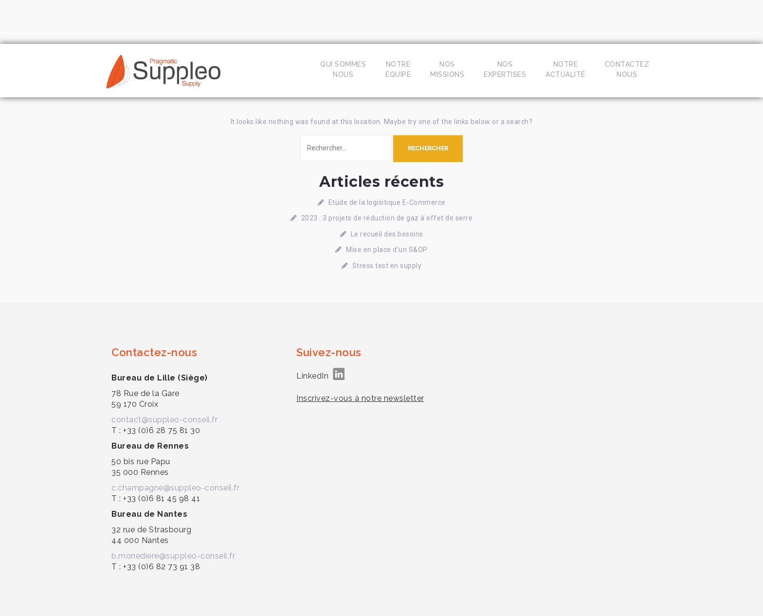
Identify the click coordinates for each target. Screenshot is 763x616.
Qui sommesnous (343, 69)
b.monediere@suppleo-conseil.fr (173, 556)
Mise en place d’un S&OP (387, 250)
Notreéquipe (398, 69)
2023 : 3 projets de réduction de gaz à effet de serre (387, 218)
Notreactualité (565, 69)
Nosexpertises (505, 69)
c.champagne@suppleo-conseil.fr (175, 487)
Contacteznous (627, 69)
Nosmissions (447, 69)
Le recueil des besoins (387, 234)
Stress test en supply (387, 266)
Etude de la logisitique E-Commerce (387, 202)
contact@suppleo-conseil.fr (164, 419)
